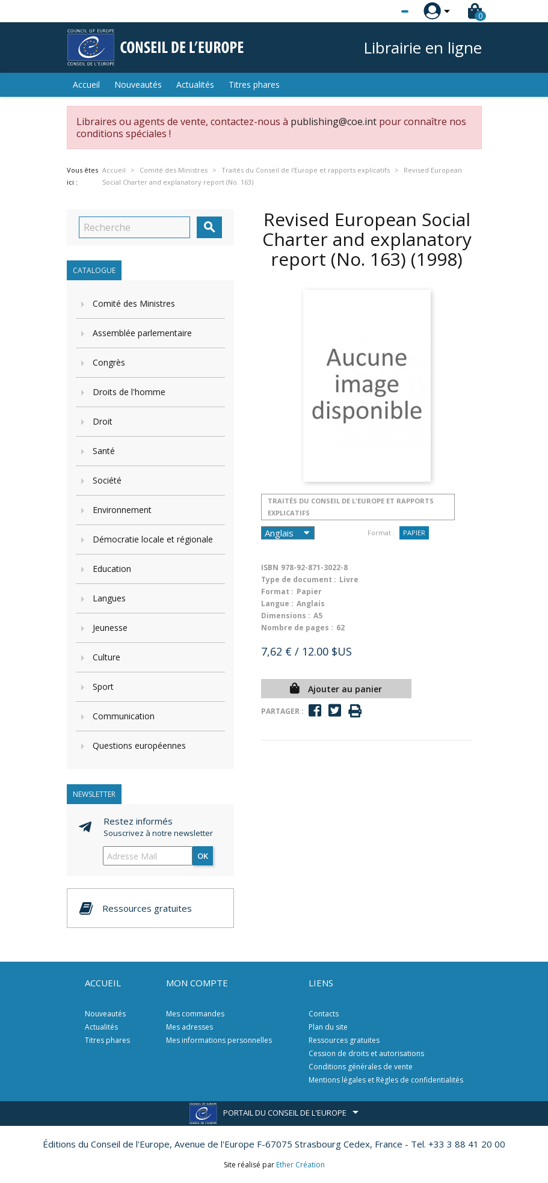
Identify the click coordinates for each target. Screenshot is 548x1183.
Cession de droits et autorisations (366, 1053)
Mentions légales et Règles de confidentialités (386, 1080)
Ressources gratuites (344, 1040)
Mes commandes (195, 1014)
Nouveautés (138, 84)
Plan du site (328, 1027)
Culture (106, 657)
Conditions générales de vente (361, 1067)
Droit (102, 421)
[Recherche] (134, 227)
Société (107, 480)
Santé (104, 450)
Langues (109, 598)
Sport (103, 686)
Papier (414, 532)
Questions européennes (139, 745)
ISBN (270, 567)
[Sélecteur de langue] (380, 11)
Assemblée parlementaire (142, 333)
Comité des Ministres (134, 303)
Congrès (109, 362)
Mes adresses (189, 1027)
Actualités (195, 84)
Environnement (122, 509)
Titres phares (254, 84)
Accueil (86, 84)
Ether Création (300, 1165)
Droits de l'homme (129, 392)
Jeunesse (110, 627)
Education (112, 568)
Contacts (324, 1014)
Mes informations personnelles (219, 1040)
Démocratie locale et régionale (153, 539)
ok (202, 855)
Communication (124, 716)
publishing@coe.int (334, 121)
